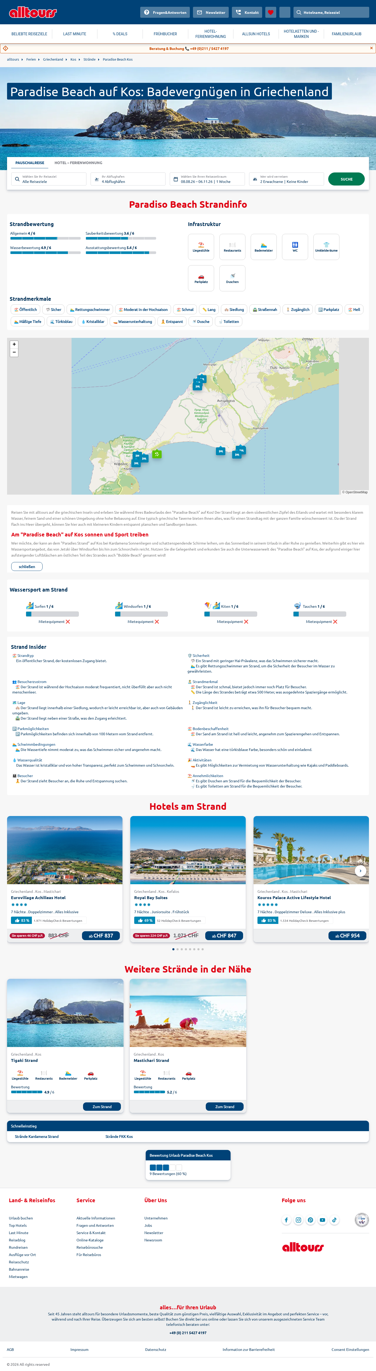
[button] (156, 449)
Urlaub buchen (21, 1218)
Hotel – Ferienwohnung (78, 162)
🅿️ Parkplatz (328, 309)
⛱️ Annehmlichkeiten (205, 775)
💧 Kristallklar (92, 321)
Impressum (79, 1349)
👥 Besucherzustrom (29, 681)
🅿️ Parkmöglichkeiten (30, 728)
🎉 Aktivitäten (199, 759)
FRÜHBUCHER (165, 34)
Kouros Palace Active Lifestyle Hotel (294, 897)
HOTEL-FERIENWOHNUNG (211, 34)
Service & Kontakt (91, 1232)
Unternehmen (156, 1218)
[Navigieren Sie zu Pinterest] (310, 1220)
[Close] (371, 48)
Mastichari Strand (151, 1060)
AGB (10, 1349)
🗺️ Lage (18, 702)
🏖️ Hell (354, 309)
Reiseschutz (19, 1261)
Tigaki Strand (24, 1060)
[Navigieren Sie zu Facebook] (286, 1220)
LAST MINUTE (74, 34)
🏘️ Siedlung (234, 309)
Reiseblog (17, 1239)
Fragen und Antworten (95, 1225)
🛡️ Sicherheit (198, 655)
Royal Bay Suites (151, 897)
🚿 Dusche (200, 321)
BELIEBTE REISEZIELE (29, 34)
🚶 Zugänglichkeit (202, 702)
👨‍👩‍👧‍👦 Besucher (22, 775)
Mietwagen (18, 1276)
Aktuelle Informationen (96, 1218)
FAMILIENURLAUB (346, 34)
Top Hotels (18, 1225)
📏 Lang (208, 309)
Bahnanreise (19, 1269)
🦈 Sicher (53, 309)
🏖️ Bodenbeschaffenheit (208, 728)
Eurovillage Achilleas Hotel (38, 897)
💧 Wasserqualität (27, 759)
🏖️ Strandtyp (23, 655)
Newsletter (153, 1232)
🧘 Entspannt (172, 321)
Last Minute (18, 1232)
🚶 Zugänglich (297, 309)
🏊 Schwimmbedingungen (33, 744)
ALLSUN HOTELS (256, 34)
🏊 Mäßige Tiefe (27, 321)
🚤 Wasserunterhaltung (132, 321)
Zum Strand (102, 1106)
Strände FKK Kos (119, 1136)
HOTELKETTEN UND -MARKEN (301, 34)
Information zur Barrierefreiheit (249, 1349)
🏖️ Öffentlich (25, 309)
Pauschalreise (29, 162)
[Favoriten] (270, 12)
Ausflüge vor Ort (22, 1254)
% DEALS (120, 34)
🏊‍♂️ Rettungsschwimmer (90, 309)
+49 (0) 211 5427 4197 (188, 1332)
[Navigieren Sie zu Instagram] (298, 1220)
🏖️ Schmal (185, 309)
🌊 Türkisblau (61, 321)
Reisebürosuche (90, 1247)
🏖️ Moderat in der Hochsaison (143, 309)
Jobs (148, 1225)
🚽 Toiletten (228, 321)
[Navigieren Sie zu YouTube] (322, 1220)
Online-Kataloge (90, 1239)
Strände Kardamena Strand (36, 1136)
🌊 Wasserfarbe (200, 744)
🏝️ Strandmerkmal (202, 681)
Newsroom (153, 1239)
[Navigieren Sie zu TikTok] (334, 1220)
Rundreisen (18, 1247)
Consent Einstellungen (350, 1349)
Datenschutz (155, 1349)
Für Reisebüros (89, 1254)
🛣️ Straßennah (265, 309)
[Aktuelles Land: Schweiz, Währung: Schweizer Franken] (284, 12)
